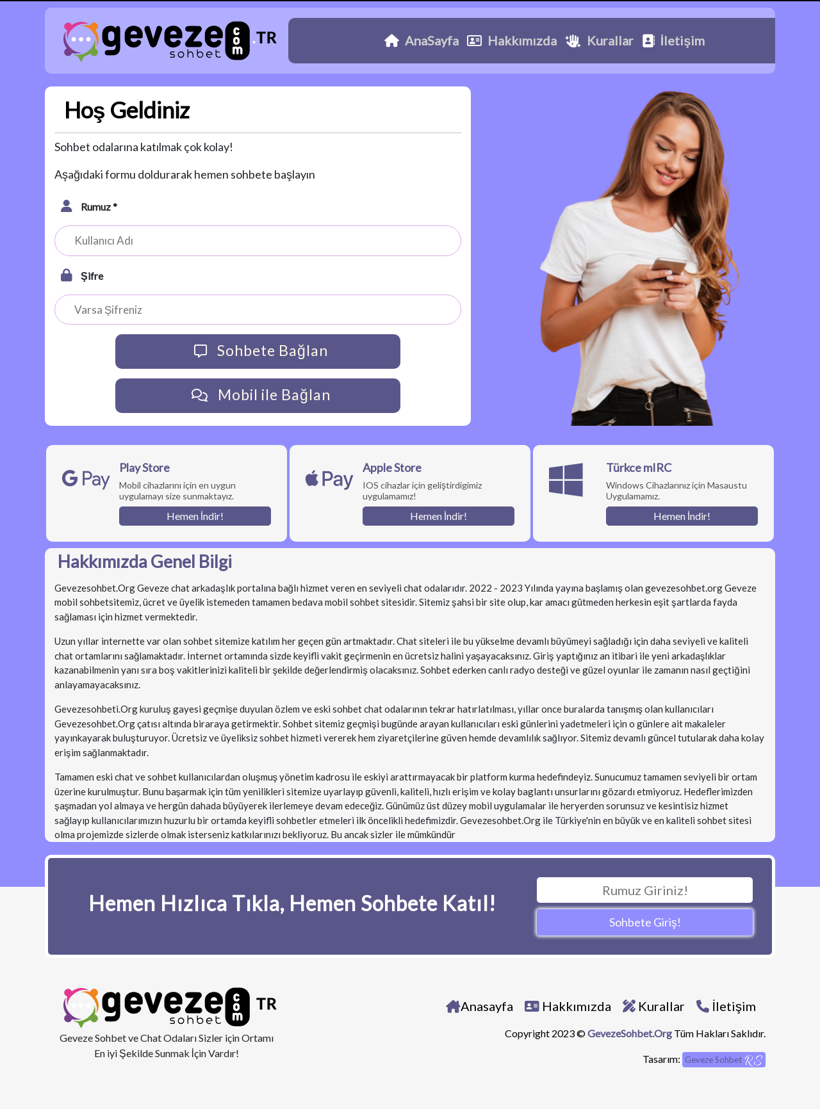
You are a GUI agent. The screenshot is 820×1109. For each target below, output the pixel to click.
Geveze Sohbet (724, 1061)
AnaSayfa (421, 40)
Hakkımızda (512, 40)
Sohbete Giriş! (645, 922)
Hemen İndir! (195, 516)
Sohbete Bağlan (258, 351)
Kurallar (599, 40)
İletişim (673, 40)
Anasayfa (479, 1006)
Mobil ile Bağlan (258, 396)
